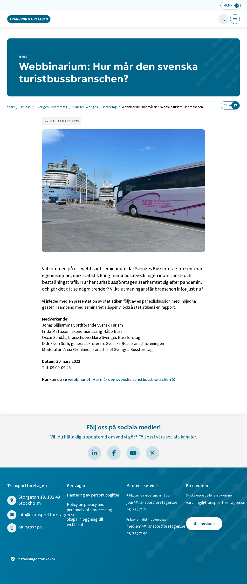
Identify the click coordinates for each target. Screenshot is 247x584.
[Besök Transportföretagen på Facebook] (114, 453)
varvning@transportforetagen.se (215, 503)
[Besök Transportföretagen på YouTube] (133, 453)
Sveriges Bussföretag (52, 107)
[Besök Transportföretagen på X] (152, 453)
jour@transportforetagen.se (151, 502)
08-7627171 (136, 510)
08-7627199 (137, 534)
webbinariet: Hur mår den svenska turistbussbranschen (119, 380)
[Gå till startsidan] (29, 19)
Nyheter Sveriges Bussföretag (95, 107)
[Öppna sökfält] (223, 19)
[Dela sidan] (235, 105)
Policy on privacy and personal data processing (89, 507)
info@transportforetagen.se (46, 515)
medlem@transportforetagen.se (155, 526)
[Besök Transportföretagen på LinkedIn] (94, 453)
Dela (226, 105)
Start (10, 107)
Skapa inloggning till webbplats (85, 522)
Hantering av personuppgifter (93, 495)
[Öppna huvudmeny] (235, 19)
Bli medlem (204, 523)
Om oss (25, 107)
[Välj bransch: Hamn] (230, 5)
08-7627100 (30, 528)
